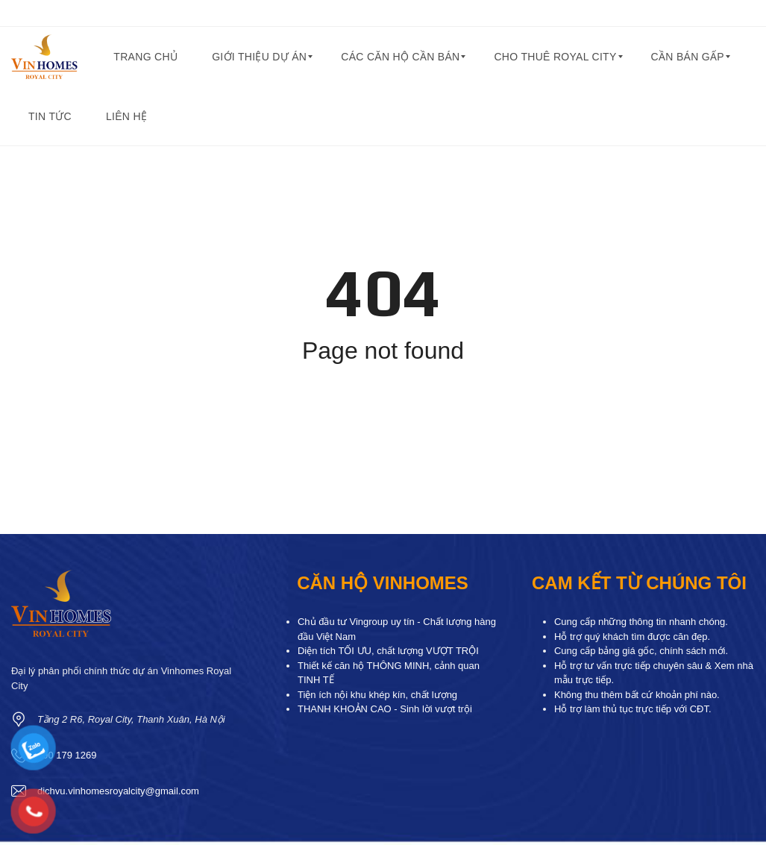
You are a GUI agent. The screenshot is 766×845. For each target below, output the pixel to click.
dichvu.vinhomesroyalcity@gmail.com (118, 791)
